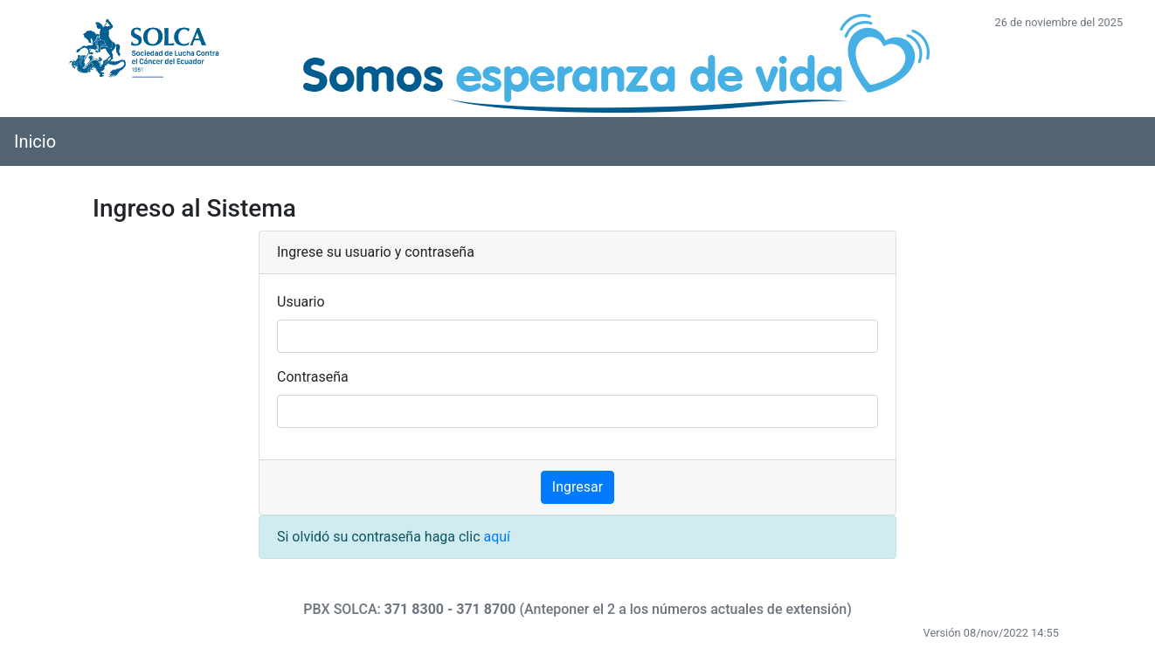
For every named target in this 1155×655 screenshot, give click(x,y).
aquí (496, 536)
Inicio (35, 141)
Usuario (301, 301)
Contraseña (313, 377)
